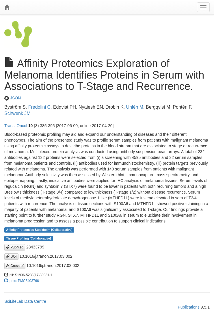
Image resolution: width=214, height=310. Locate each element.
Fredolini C (39, 107)
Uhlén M (134, 107)
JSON (12, 98)
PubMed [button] (14, 247)
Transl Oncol (15, 125)
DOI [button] (11, 257)
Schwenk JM (17, 113)
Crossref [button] (15, 266)
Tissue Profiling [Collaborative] (28, 238)
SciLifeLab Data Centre (25, 301)
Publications (189, 307)
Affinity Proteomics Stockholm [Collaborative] (39, 230)
